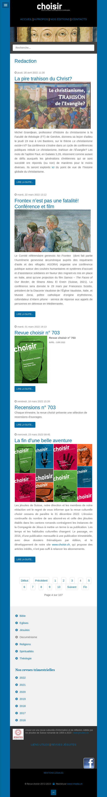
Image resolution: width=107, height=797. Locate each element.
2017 (23, 713)
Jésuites (25, 630)
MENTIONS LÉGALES (53, 773)
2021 (23, 684)
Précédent (41, 580)
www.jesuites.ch (81, 733)
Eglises (24, 622)
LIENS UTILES (40, 744)
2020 (23, 691)
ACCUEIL (26, 19)
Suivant (71, 586)
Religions (25, 644)
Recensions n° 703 (35, 407)
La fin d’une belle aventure (43, 440)
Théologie (26, 658)
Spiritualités (27, 651)
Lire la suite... (25, 182)
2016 (23, 720)
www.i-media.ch (75, 783)
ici (54, 167)
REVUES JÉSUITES (63, 744)
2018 (23, 706)
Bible (23, 615)
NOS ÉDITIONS (60, 19)
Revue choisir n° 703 (37, 332)
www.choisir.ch (61, 544)
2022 (23, 677)
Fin (85, 586)
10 (58, 586)
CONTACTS (79, 19)
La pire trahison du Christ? (43, 78)
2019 (23, 698)
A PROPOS (41, 19)
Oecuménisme (28, 637)
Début (24, 580)
